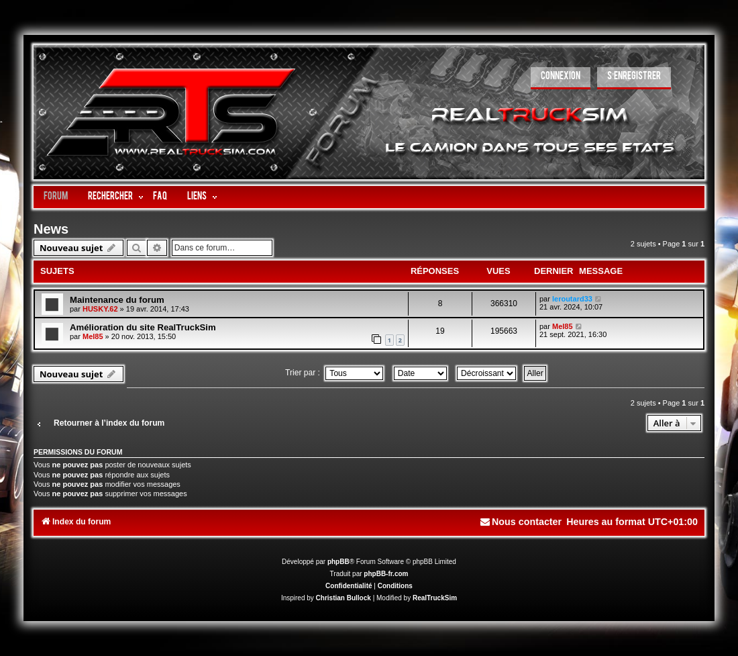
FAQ (160, 197)
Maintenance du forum (117, 300)
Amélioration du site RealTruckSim (143, 327)
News (51, 229)
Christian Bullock (343, 598)
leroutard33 (572, 299)
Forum (56, 197)
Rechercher (110, 197)
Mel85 (93, 336)
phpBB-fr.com (386, 573)
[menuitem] (560, 78)
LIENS (197, 197)
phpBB (338, 561)
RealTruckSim (435, 598)
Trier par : (334, 372)
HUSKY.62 (100, 309)
